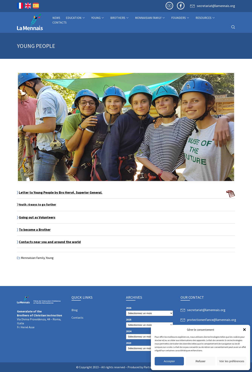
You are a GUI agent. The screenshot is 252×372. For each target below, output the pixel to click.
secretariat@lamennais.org (216, 6)
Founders (180, 18)
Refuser (201, 361)
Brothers (119, 18)
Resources (206, 18)
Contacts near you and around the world (50, 242)
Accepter (169, 361)
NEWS (56, 18)
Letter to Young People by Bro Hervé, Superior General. (60, 192)
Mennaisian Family (150, 18)
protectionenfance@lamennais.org (211, 320)
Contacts (59, 22)
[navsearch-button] (233, 27)
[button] (244, 329)
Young (98, 18)
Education (76, 18)
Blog (74, 310)
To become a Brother (35, 229)
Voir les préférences (231, 361)
